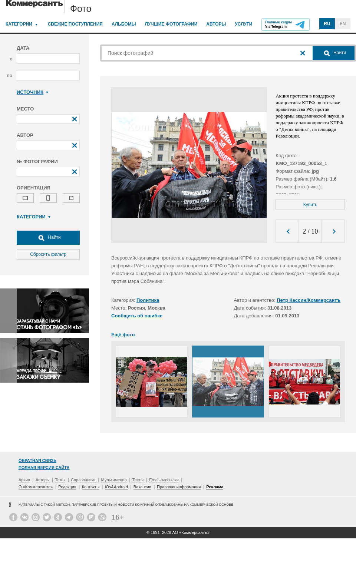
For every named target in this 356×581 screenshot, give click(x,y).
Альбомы (124, 24)
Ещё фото (123, 334)
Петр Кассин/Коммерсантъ (308, 300)
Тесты (138, 480)
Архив (24, 480)
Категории (19, 24)
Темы (60, 480)
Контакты (91, 487)
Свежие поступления (75, 24)
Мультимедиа (114, 480)
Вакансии (143, 487)
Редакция (67, 487)
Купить (310, 204)
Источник (32, 92)
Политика (147, 300)
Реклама (214, 487)
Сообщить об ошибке (136, 315)
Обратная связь (37, 460)
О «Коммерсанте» (36, 487)
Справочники (83, 480)
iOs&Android (116, 487)
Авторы (216, 24)
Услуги (243, 24)
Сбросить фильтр (48, 254)
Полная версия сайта (44, 467)
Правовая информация (179, 487)
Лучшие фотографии (171, 24)
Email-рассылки (164, 480)
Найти (48, 237)
